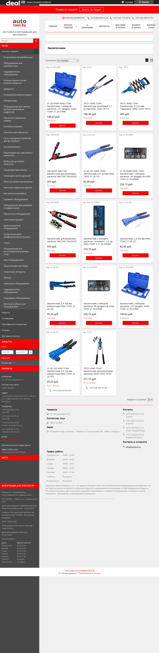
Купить (62, 125)
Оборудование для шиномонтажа (13, 64)
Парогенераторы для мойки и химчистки (18, 154)
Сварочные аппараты (14, 271)
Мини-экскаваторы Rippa (16, 265)
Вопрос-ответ (151, 26)
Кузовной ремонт (12, 146)
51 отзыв (129, 2)
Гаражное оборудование (16, 199)
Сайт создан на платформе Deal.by (79, 571)
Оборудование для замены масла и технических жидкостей (17, 109)
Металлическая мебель (15, 193)
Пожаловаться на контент (89, 573)
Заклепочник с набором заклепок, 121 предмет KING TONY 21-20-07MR (134, 306)
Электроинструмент (13, 219)
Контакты (104, 26)
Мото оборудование (14, 260)
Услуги (7, 242)
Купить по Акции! (91, 9)
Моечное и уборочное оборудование (15, 305)
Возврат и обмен (136, 26)
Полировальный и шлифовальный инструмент (17, 235)
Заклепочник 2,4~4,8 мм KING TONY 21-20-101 (135, 240)
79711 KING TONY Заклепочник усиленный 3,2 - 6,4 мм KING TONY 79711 (98, 106)
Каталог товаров (10, 51)
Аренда (7, 277)
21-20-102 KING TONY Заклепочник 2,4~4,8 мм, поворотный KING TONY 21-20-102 (61, 372)
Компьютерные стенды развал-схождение (15, 81)
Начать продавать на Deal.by (39, 2)
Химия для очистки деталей (17, 175)
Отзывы (6, 330)
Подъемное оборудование (17, 298)
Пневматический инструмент (18, 94)
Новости (6, 312)
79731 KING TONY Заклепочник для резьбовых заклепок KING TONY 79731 (98, 371)
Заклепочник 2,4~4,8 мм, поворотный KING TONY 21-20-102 (61, 306)
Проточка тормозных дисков (18, 187)
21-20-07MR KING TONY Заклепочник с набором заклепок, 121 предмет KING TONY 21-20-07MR (61, 107)
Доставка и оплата (11, 336)
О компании (7, 318)
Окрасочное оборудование (17, 213)
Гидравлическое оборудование (12, 73)
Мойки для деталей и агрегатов (14, 162)
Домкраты (9, 89)
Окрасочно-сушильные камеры (15, 119)
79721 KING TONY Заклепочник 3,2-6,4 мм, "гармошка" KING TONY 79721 (135, 106)
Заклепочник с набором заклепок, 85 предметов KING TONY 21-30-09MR (99, 306)
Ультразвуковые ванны (15, 170)
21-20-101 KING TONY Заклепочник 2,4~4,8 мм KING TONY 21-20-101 (99, 174)
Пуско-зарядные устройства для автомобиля (17, 139)
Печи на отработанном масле (18, 181)
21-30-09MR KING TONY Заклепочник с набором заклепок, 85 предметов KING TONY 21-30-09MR (135, 175)
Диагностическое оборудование (12, 227)
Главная (52, 26)
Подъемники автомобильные (18, 57)
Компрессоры (10, 100)
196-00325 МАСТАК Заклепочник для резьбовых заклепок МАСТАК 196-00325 (62, 174)
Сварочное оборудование (16, 283)
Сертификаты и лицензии (14, 324)
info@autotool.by (10, 440)
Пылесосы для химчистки (16, 132)
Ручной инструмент (13, 126)
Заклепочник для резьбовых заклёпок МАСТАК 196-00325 (62, 240)
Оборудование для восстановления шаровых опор (16, 251)
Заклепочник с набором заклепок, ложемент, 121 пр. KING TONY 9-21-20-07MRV (98, 241)
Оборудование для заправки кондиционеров (18, 206)
